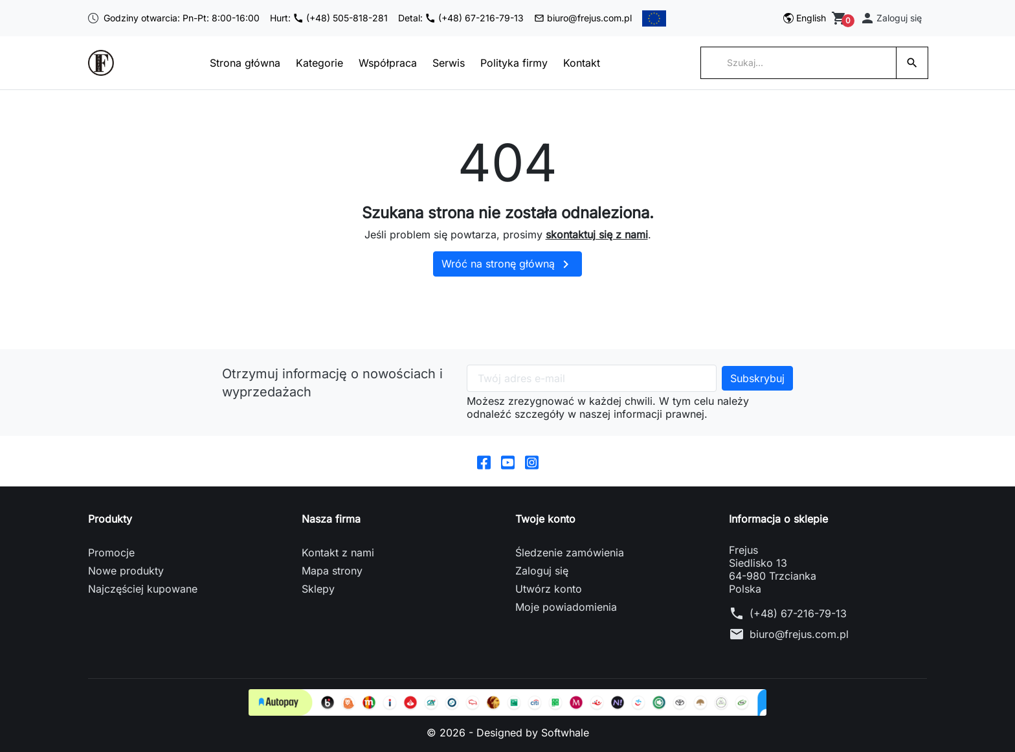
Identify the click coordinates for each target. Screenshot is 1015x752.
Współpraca (388, 62)
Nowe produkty (126, 570)
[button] (890, 18)
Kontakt (581, 62)
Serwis (448, 62)
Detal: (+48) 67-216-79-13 (461, 17)
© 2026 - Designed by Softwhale (508, 732)
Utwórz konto (548, 588)
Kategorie (319, 62)
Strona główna (245, 62)
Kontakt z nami (338, 552)
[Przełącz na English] (804, 18)
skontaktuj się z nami (597, 234)
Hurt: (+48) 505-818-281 (329, 17)
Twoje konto (545, 518)
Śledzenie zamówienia (569, 552)
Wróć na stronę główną (507, 264)
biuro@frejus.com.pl (583, 17)
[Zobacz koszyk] (840, 18)
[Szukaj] (798, 63)
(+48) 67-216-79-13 (798, 613)
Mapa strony (332, 570)
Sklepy (318, 588)
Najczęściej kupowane (142, 588)
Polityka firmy (514, 62)
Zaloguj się (541, 570)
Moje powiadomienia (566, 606)
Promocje (111, 552)
